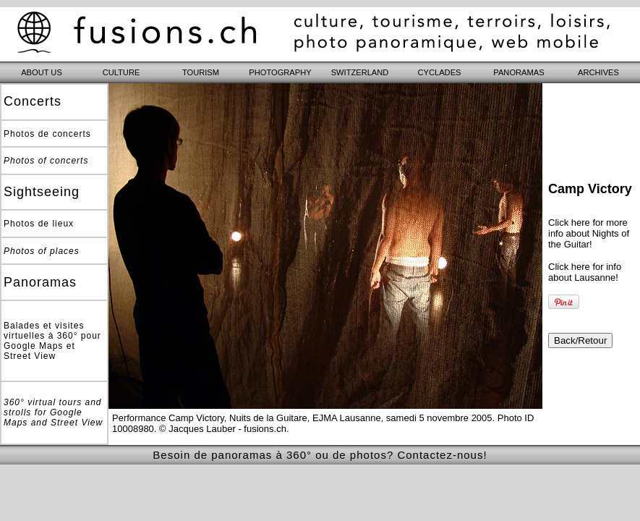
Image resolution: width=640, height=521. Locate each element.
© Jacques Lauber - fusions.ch (222, 428)
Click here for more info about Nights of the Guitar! (588, 233)
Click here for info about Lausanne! (584, 272)
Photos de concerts (47, 134)
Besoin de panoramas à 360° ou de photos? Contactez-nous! (320, 455)
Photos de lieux (39, 224)
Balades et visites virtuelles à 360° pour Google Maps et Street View (52, 341)
